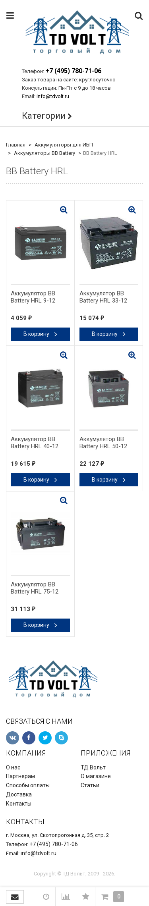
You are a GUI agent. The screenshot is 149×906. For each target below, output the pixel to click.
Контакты (18, 803)
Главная (15, 145)
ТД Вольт (93, 767)
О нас (13, 767)
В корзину (40, 334)
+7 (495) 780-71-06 (73, 71)
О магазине (96, 776)
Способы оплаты (28, 785)
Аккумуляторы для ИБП (64, 145)
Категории (44, 116)
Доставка (19, 794)
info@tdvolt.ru (53, 96)
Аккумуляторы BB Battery (44, 153)
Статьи (90, 785)
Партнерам (20, 776)
